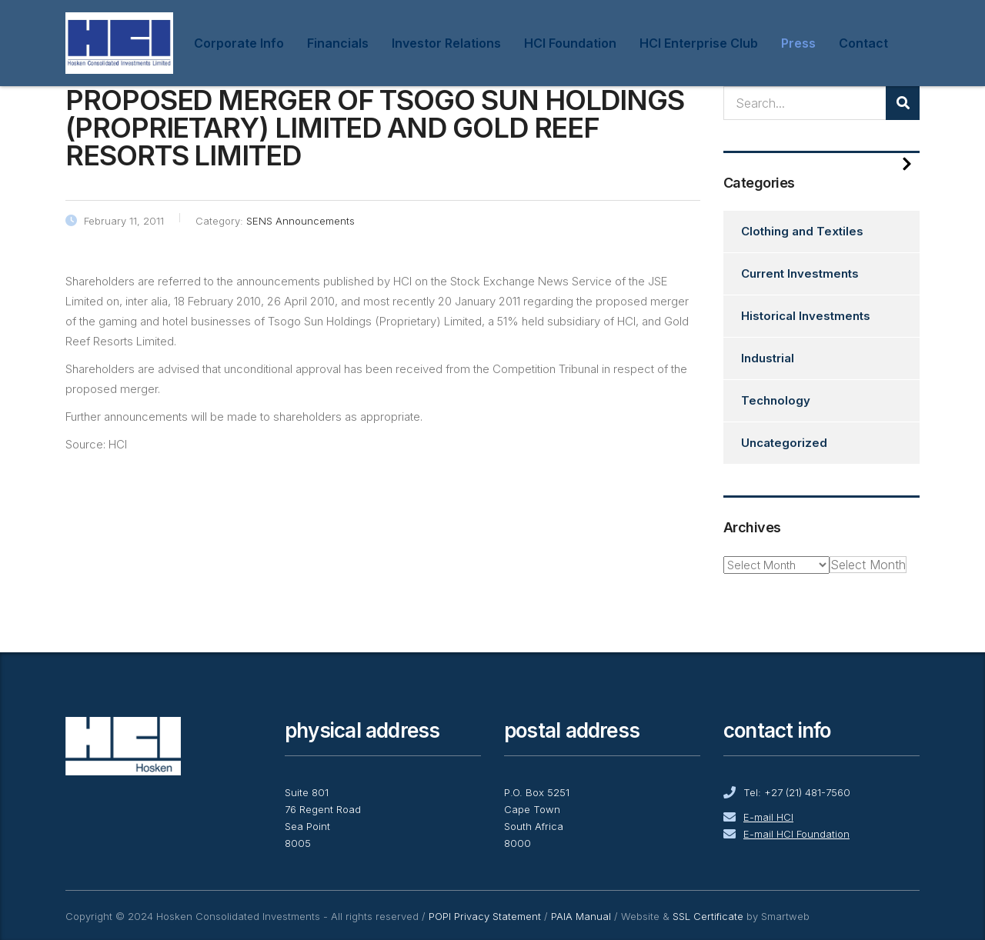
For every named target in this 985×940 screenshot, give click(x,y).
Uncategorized (784, 442)
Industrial (767, 358)
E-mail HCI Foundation (796, 834)
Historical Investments (805, 315)
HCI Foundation (570, 43)
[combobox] (868, 564)
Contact (863, 43)
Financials (338, 43)
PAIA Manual (581, 916)
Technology (775, 400)
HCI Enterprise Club (698, 43)
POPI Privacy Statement (485, 916)
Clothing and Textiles (802, 231)
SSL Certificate (708, 916)
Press (798, 43)
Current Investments (800, 273)
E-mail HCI (768, 817)
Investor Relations (446, 43)
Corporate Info (239, 43)
